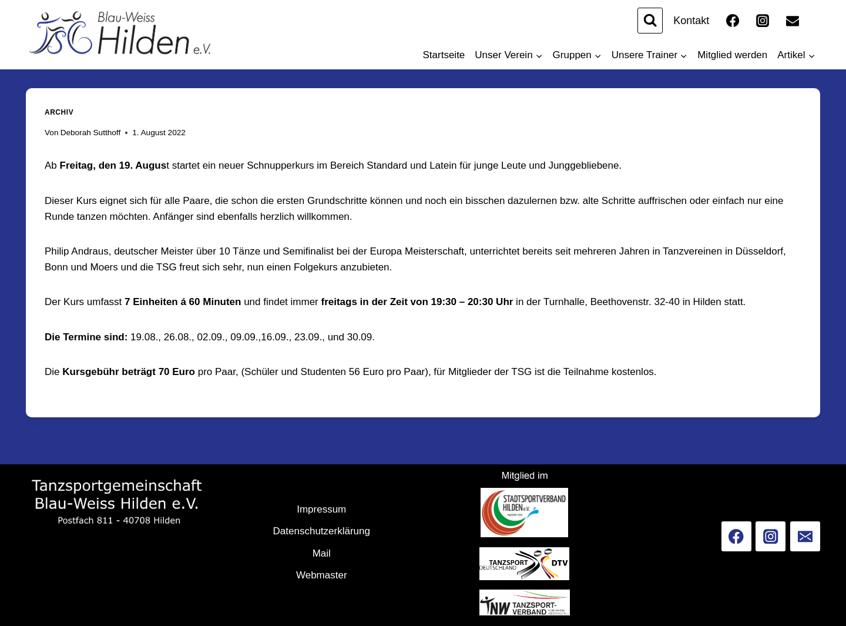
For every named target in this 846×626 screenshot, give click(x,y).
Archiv (59, 112)
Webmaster (321, 575)
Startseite (444, 55)
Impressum (321, 509)
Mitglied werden (732, 55)
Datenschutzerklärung (321, 531)
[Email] (792, 21)
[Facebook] (733, 21)
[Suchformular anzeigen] (650, 20)
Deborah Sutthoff (91, 132)
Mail (322, 553)
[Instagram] (763, 21)
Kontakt (691, 20)
